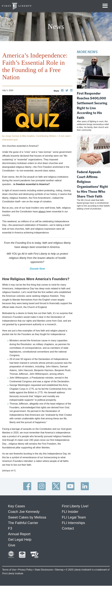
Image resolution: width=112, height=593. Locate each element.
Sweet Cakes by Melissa (27, 517)
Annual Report (19, 534)
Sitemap (59, 569)
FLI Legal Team (74, 517)
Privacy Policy (25, 569)
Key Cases (16, 506)
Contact (68, 528)
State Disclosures (44, 569)
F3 (10, 528)
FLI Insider (70, 512)
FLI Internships (73, 523)
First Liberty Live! (75, 506)
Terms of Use (9, 569)
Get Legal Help (19, 539)
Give (11, 545)
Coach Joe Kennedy (24, 512)
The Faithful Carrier (23, 523)
